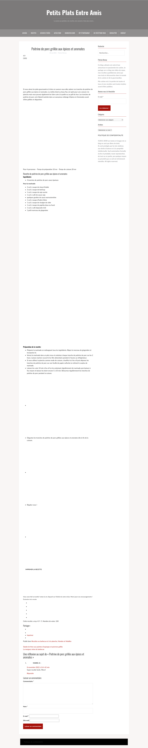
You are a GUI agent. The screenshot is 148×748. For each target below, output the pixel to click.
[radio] (60, 602)
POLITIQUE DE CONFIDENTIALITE (110, 135)
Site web (26, 720)
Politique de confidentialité (33, 742)
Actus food (57, 33)
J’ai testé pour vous (100, 33)
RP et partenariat (84, 33)
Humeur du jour (70, 33)
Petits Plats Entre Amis (73, 12)
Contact (123, 33)
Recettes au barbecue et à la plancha (44, 641)
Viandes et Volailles (64, 641)
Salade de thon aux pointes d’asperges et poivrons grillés (43, 647)
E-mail (26, 716)
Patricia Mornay (62, 53)
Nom (25, 706)
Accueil (24, 33)
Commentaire (28, 681)
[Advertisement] (58, 73)
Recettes (33, 33)
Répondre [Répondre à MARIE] (30, 673)
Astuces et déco (45, 33)
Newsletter (113, 33)
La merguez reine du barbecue (33, 649)
